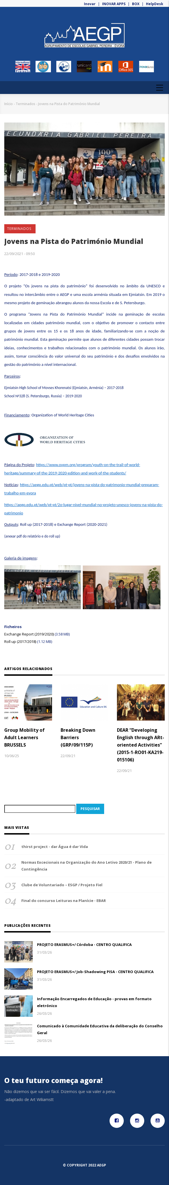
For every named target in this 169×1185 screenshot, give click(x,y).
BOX (135, 3)
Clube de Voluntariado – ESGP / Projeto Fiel (61, 884)
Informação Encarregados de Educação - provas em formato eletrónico (94, 1002)
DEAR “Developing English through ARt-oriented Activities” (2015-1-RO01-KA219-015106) (140, 745)
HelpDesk (154, 3)
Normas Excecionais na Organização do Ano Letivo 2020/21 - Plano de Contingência (86, 866)
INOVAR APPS (113, 3)
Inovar (90, 3)
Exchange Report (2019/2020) (29, 634)
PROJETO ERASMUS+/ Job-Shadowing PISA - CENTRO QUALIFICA (95, 971)
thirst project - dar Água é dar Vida (54, 846)
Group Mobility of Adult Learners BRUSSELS (24, 737)
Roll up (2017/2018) (20, 641)
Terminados (25, 103)
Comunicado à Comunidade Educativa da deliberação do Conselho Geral (100, 1029)
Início (8, 103)
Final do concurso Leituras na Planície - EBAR (63, 900)
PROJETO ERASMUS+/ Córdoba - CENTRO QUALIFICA (84, 944)
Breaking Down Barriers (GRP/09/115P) (78, 737)
